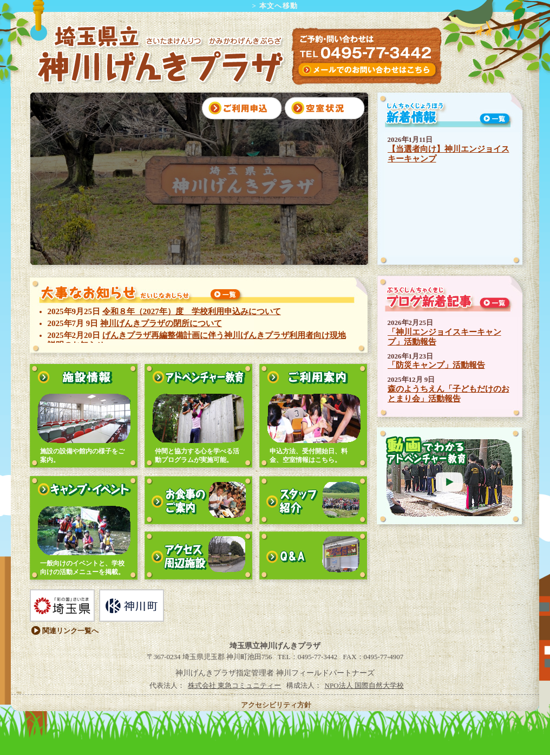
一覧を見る (225, 295)
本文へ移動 (278, 6)
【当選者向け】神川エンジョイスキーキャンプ (448, 154)
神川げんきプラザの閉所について (161, 323)
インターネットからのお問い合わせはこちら (366, 70)
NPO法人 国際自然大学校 (364, 685)
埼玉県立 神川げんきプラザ (158, 54)
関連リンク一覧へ (70, 631)
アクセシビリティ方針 (276, 705)
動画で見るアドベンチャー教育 (448, 475)
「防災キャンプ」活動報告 (436, 365)
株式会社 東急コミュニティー (234, 685)
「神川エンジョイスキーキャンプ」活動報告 (444, 337)
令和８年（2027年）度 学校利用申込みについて (191, 311)
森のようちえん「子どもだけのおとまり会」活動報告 (448, 394)
